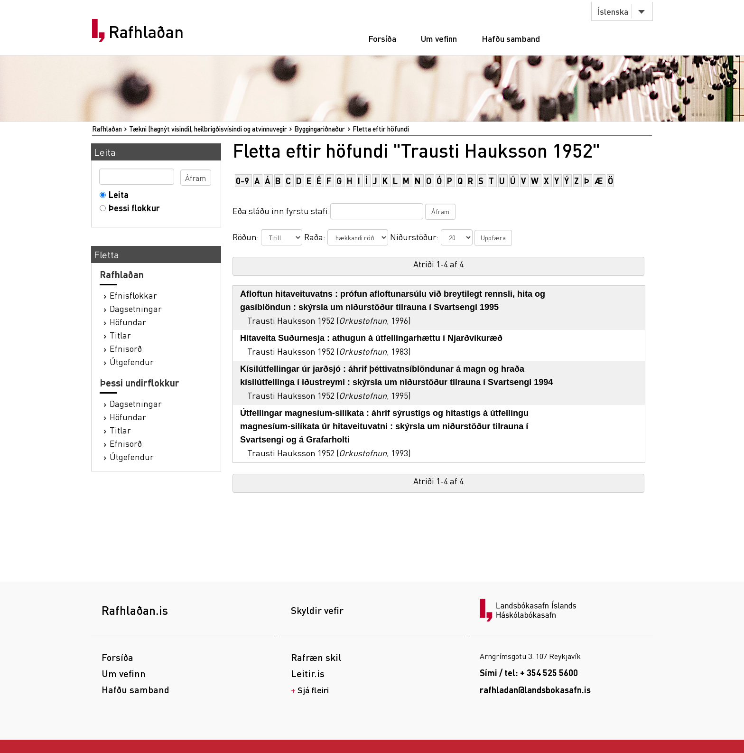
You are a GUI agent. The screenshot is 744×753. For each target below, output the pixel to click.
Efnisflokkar (133, 295)
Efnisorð (126, 348)
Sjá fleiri (313, 689)
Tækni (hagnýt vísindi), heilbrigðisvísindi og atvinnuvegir (208, 128)
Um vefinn (439, 38)
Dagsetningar (136, 308)
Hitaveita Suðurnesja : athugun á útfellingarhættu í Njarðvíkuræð (371, 338)
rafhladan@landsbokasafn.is (535, 689)
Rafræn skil (316, 657)
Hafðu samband (511, 38)
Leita (116, 194)
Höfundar (128, 321)
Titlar (120, 334)
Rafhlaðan (146, 32)
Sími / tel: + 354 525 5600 (529, 672)
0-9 (242, 180)
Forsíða (382, 38)
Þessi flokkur (132, 207)
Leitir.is (308, 673)
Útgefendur (132, 361)
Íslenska (612, 11)
